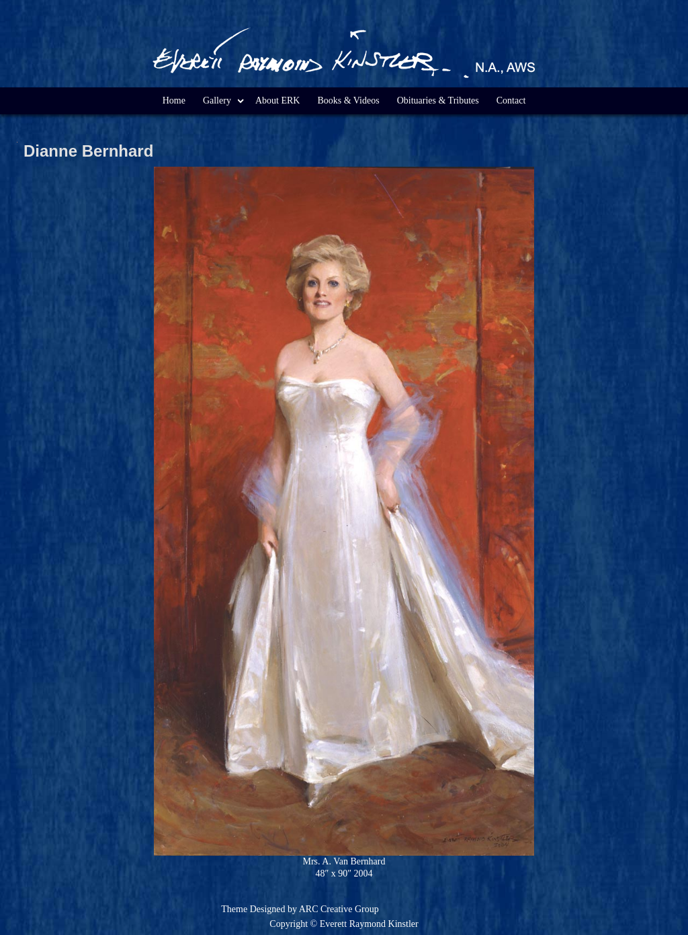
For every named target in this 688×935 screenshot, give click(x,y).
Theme (234, 909)
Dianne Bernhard (88, 151)
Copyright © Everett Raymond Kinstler (343, 924)
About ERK (277, 100)
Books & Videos (348, 100)
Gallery (217, 100)
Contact (511, 100)
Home (174, 100)
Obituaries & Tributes (438, 100)
